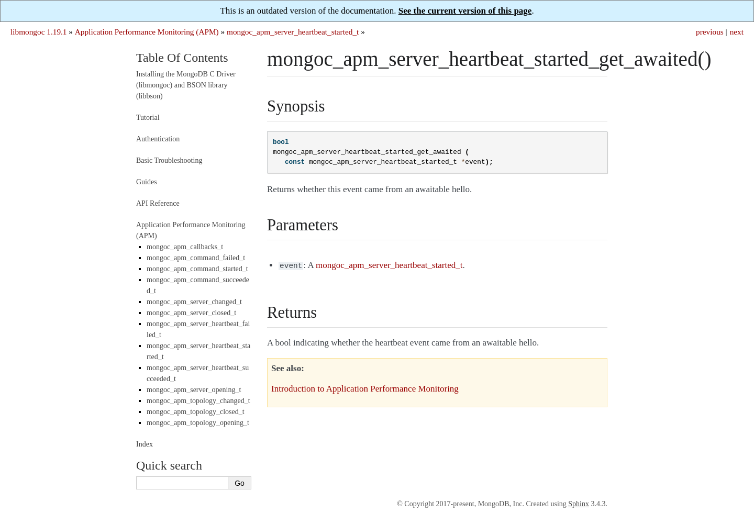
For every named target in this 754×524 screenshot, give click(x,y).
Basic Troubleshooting (169, 160)
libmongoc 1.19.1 (38, 31)
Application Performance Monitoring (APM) (147, 31)
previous (710, 31)
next (737, 31)
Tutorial (148, 117)
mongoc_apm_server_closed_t (191, 313)
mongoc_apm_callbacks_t (185, 247)
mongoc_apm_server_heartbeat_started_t (293, 31)
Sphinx (578, 504)
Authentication (158, 139)
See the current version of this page (465, 11)
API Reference (158, 203)
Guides (146, 182)
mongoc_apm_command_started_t (197, 269)
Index (144, 444)
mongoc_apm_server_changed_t (194, 302)
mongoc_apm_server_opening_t (194, 390)
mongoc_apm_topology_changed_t (198, 401)
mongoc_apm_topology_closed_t (196, 412)
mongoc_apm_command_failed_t (196, 258)
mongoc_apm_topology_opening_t (198, 423)
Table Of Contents (182, 57)
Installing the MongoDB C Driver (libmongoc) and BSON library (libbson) (186, 85)
